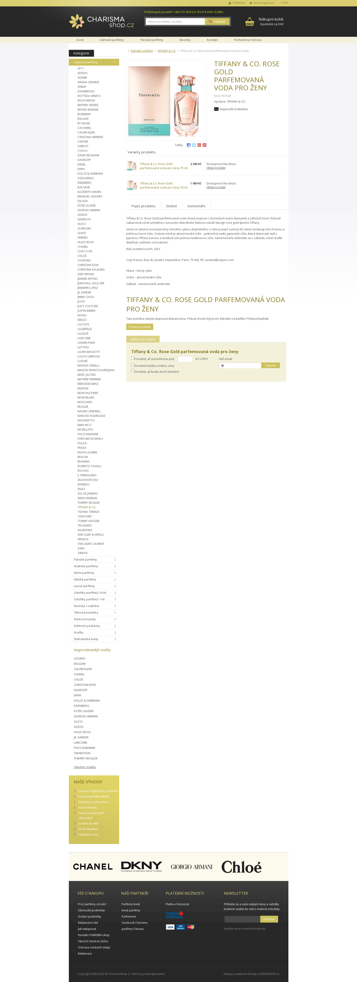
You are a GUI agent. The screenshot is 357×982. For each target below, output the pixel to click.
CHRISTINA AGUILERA (91, 269)
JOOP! (81, 301)
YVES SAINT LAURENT (91, 544)
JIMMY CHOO (86, 297)
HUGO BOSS (86, 242)
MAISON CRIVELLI (88, 365)
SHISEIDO (83, 484)
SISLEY (81, 489)
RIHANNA (84, 461)
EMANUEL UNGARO (90, 196)
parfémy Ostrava (133, 929)
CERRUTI (83, 146)
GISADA (82, 215)
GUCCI (82, 224)
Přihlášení (239, 3)
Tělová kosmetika (86, 612)
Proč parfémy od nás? (92, 904)
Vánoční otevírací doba (93, 941)
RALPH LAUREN (87, 452)
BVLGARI (83, 119)
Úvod (80, 40)
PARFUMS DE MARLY (90, 439)
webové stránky (246, 974)
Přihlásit (269, 919)
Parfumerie (129, 916)
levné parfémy (131, 910)
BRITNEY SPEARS (88, 105)
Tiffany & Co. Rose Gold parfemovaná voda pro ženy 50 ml (164, 185)
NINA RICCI (84, 425)
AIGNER (82, 78)
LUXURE (83, 361)
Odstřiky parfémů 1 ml (89, 599)
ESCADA (83, 201)
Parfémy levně (131, 904)
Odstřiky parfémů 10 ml (90, 593)
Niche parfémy (84, 573)
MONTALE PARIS (88, 393)
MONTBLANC (86, 397)
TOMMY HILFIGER (88, 521)
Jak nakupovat (87, 929)
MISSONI (83, 388)
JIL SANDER (84, 292)
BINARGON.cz (270, 974)
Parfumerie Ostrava (248, 40)
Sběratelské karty (86, 639)
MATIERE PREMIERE (89, 379)
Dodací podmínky (89, 916)
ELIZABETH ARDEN (89, 192)
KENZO (82, 320)
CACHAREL (84, 128)
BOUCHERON (86, 100)
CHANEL (83, 247)
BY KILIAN (84, 123)
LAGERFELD (85, 329)
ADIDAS (82, 73)
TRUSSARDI (85, 525)
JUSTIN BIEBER (86, 311)
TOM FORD (85, 516)
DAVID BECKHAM (88, 155)
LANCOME (84, 338)
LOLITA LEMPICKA (89, 356)
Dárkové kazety (85, 619)
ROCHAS (83, 471)
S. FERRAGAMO (87, 475)
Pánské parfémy (85, 559)
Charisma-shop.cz (101, 24)
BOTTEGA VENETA (89, 96)
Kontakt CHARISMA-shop (94, 935)
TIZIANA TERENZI (88, 512)
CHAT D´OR (85, 251)
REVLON (83, 457)
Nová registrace (264, 3)
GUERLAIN (84, 228)
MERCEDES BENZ (88, 384)
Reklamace (85, 953)
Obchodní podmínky (91, 910)
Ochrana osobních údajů (94, 947)
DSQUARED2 (86, 178)
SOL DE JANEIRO (88, 493)
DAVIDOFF (84, 160)
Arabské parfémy (86, 566)
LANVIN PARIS (86, 343)
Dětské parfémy (85, 579)
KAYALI (82, 315)
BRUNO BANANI (88, 110)
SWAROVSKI (82, 753)
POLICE (82, 443)
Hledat (219, 21)
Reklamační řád (88, 923)
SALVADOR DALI (88, 480)
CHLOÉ (82, 256)
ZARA (81, 548)
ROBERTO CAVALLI (89, 466)
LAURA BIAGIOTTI (89, 352)
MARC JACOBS (87, 375)
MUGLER (83, 407)
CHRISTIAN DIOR (88, 265)
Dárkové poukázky (87, 626)
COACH (82, 151)
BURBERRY (84, 114)
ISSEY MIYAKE (86, 274)
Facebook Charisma (135, 923)
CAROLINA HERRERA (90, 137)
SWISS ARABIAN (87, 498)
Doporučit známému (234, 109)
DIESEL (82, 164)
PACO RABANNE (88, 434)
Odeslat (270, 365)
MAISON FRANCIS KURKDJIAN (96, 370)
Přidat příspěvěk (140, 327)
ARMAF (82, 87)
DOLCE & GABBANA (90, 174)
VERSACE (83, 539)
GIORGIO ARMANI (89, 210)
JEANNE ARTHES (87, 279)
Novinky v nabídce (86, 606)
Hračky (78, 632)
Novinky (185, 40)
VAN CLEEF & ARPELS (91, 535)
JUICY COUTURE (88, 306)
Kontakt (212, 40)
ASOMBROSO (86, 91)
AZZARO (79, 658)
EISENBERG (84, 183)
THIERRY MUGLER (88, 503)
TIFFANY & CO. (87, 507)
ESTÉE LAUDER (84, 711)
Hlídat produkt (216, 168)
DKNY (81, 169)
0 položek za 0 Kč (271, 21)
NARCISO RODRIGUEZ (91, 416)
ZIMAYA (83, 553)
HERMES (83, 238)
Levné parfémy (84, 586)
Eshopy (228, 974)
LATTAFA (83, 347)
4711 (81, 68)
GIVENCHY (84, 219)
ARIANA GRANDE (88, 82)
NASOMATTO (86, 420)
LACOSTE (83, 324)
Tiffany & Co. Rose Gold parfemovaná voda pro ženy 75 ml (164, 166)
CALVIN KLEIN (86, 132)
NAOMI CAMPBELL (89, 411)
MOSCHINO (85, 402)
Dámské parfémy (86, 62)
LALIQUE (83, 333)
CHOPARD (84, 260)
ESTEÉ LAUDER (87, 206)
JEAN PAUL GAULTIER (91, 283)
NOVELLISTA (85, 429)
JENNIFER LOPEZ (88, 288)
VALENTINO (85, 530)
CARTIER (83, 142)
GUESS (82, 233)
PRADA (82, 448)
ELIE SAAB (84, 187)
